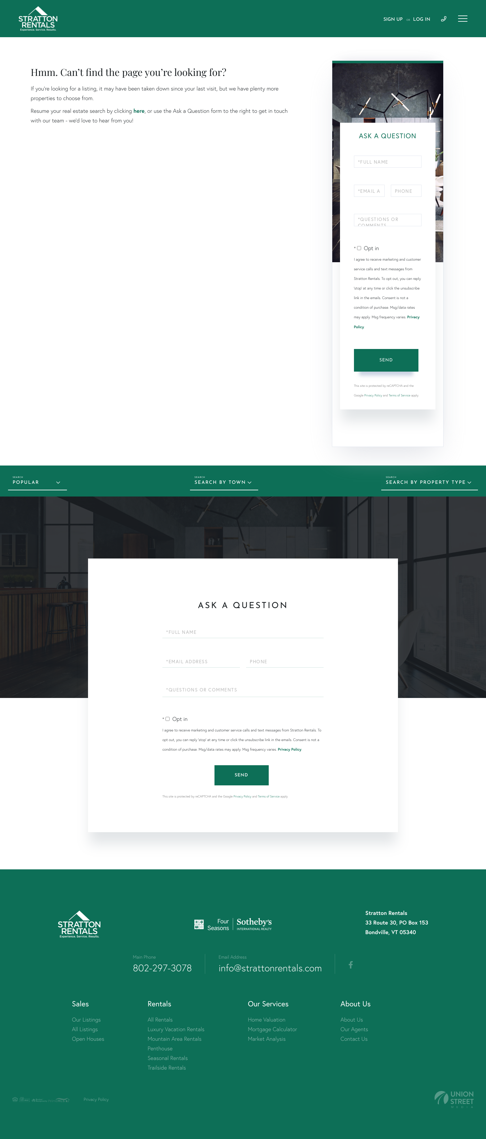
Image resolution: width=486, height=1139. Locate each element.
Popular (26, 482)
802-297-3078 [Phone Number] (162, 968)
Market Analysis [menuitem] (267, 1038)
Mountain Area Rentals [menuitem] (174, 1038)
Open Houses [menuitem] (88, 1038)
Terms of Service (399, 395)
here (138, 110)
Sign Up (393, 19)
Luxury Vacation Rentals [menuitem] (176, 1029)
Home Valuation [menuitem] (266, 1019)
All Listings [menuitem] (85, 1029)
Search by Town (220, 482)
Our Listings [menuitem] (86, 1019)
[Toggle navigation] (462, 18)
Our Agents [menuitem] (354, 1029)
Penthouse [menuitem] (160, 1048)
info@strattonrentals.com (270, 968)
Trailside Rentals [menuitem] (167, 1067)
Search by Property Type (426, 482)
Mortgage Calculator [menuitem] (272, 1029)
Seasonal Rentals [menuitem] (168, 1058)
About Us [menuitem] (352, 1019)
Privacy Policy (373, 395)
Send (386, 360)
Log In (421, 19)
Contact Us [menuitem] (354, 1038)
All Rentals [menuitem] (160, 1019)
